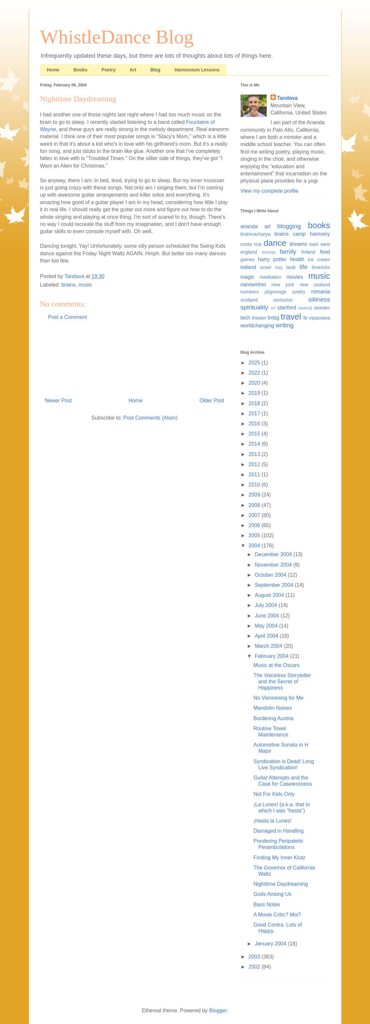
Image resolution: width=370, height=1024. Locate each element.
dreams (298, 244)
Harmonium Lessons (196, 69)
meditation (270, 277)
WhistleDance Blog (117, 37)
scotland (249, 300)
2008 (254, 505)
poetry (298, 291)
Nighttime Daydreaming (280, 884)
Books (80, 69)
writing (284, 325)
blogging (289, 226)
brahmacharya (256, 234)
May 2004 (267, 626)
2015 (254, 434)
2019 (254, 393)
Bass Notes (266, 904)
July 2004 (266, 605)
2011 (254, 474)
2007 (254, 515)
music (85, 285)
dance (275, 242)
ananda (249, 226)
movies (295, 277)
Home (53, 69)
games (248, 259)
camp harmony (311, 234)
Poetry (108, 69)
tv (305, 317)
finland (308, 252)
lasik (291, 267)
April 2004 (267, 636)
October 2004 (271, 575)
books (319, 225)
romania (320, 291)
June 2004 (267, 615)
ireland (248, 267)
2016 (254, 423)
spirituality (254, 307)
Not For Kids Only (273, 794)
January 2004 (271, 943)
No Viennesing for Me (278, 698)
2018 (254, 403)
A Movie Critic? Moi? (277, 914)
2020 (254, 383)
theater (259, 317)
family (288, 251)
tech (245, 317)
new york (283, 284)
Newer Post (58, 400)
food (325, 252)
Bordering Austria (273, 718)
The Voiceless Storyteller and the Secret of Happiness (282, 681)
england (249, 252)
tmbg (273, 317)
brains (68, 285)
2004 (254, 545)
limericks (321, 267)
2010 (254, 484)
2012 (254, 464)
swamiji (305, 307)
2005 (254, 535)
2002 (254, 967)
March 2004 (269, 646)
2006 (254, 525)
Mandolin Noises (272, 708)
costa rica (251, 244)
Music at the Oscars (276, 665)
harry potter (272, 259)
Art (133, 69)
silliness (319, 299)
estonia (268, 252)
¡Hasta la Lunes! (272, 821)
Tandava (287, 98)
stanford (286, 307)
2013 (254, 454)
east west (319, 244)
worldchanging (257, 325)
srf (273, 307)
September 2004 (275, 585)
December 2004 (274, 554)
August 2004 (270, 595)
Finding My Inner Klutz (279, 857)
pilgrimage (275, 291)
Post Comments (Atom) (150, 418)
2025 (254, 362)
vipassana (319, 317)
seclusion (283, 300)
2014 (254, 444)
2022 (254, 373)
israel (265, 267)
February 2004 (272, 656)
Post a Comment (67, 317)
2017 (254, 413)
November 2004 (274, 565)
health (297, 259)
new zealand (315, 284)
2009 (254, 494)
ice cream (319, 259)
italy (279, 267)
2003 (254, 956)
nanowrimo (253, 284)
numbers (250, 291)
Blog (155, 69)
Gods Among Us (272, 894)
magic (248, 277)
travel (291, 316)
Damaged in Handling (278, 831)
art (267, 226)
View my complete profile (270, 191)
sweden (322, 307)
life (304, 266)
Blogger (218, 1010)
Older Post (212, 400)
